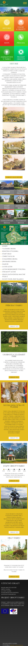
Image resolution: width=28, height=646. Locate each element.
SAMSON (5, 264)
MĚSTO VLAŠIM (5, 589)
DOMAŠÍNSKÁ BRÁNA (9, 259)
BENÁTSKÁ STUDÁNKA (10, 251)
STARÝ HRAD (6, 254)
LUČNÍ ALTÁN (7, 267)
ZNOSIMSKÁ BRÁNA (9, 262)
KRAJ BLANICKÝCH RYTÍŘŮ (9, 587)
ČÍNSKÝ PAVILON (8, 256)
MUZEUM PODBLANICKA (8, 594)
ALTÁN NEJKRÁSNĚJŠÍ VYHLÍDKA (13, 269)
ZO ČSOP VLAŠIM (6, 591)
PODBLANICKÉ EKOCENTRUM (10, 592)
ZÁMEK (4, 246)
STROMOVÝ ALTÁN (9, 272)
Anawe (12, 645)
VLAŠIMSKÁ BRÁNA (9, 249)
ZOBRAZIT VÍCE (14, 326)
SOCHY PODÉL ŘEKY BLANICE (13, 279)
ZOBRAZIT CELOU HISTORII (14, 177)
